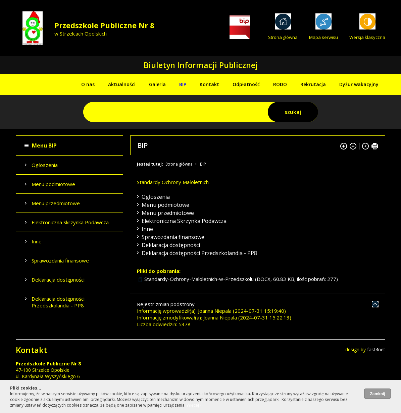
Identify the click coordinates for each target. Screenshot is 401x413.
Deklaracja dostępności (58, 279)
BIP (182, 84)
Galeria (157, 84)
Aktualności (122, 84)
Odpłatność (246, 84)
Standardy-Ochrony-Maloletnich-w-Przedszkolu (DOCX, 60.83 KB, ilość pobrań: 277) (241, 279)
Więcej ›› (195, 405)
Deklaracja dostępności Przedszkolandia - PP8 (58, 302)
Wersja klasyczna (367, 37)
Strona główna (283, 37)
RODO (280, 84)
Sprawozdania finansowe (60, 260)
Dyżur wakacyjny (359, 84)
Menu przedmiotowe (56, 203)
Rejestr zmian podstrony (166, 304)
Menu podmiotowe (53, 184)
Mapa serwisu (323, 37)
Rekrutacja (313, 84)
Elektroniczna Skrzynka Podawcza (70, 222)
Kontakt (209, 84)
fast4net (376, 349)
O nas (88, 84)
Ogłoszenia (45, 165)
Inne (37, 241)
